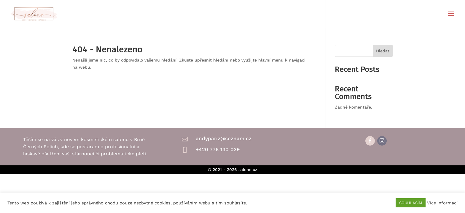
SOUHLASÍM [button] (410, 203)
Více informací (442, 203)
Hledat (382, 51)
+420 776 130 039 (218, 149)
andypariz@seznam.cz (223, 138)
